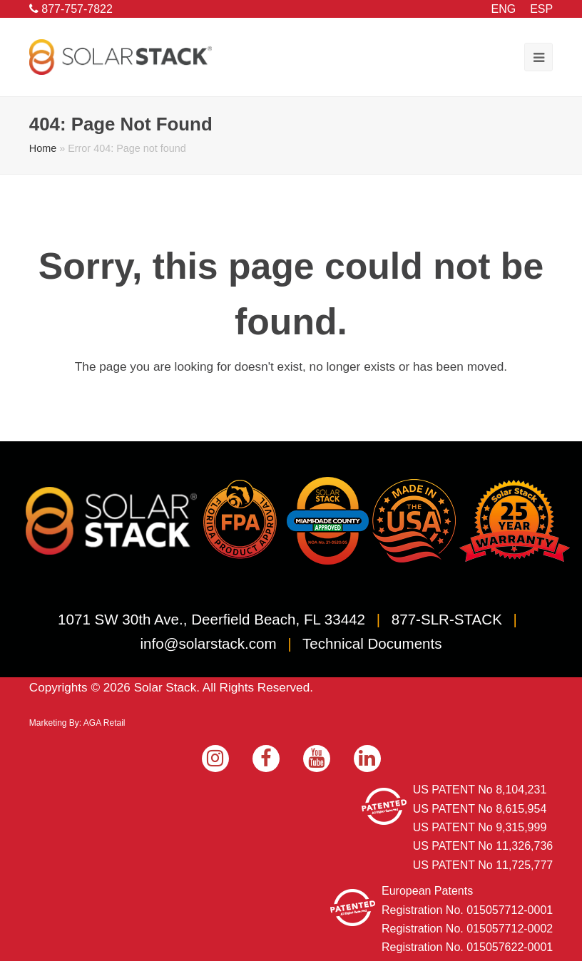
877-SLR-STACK (447, 619)
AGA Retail (104, 723)
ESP (541, 9)
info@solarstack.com (209, 643)
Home (42, 148)
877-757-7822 (71, 9)
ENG (503, 9)
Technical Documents (371, 643)
